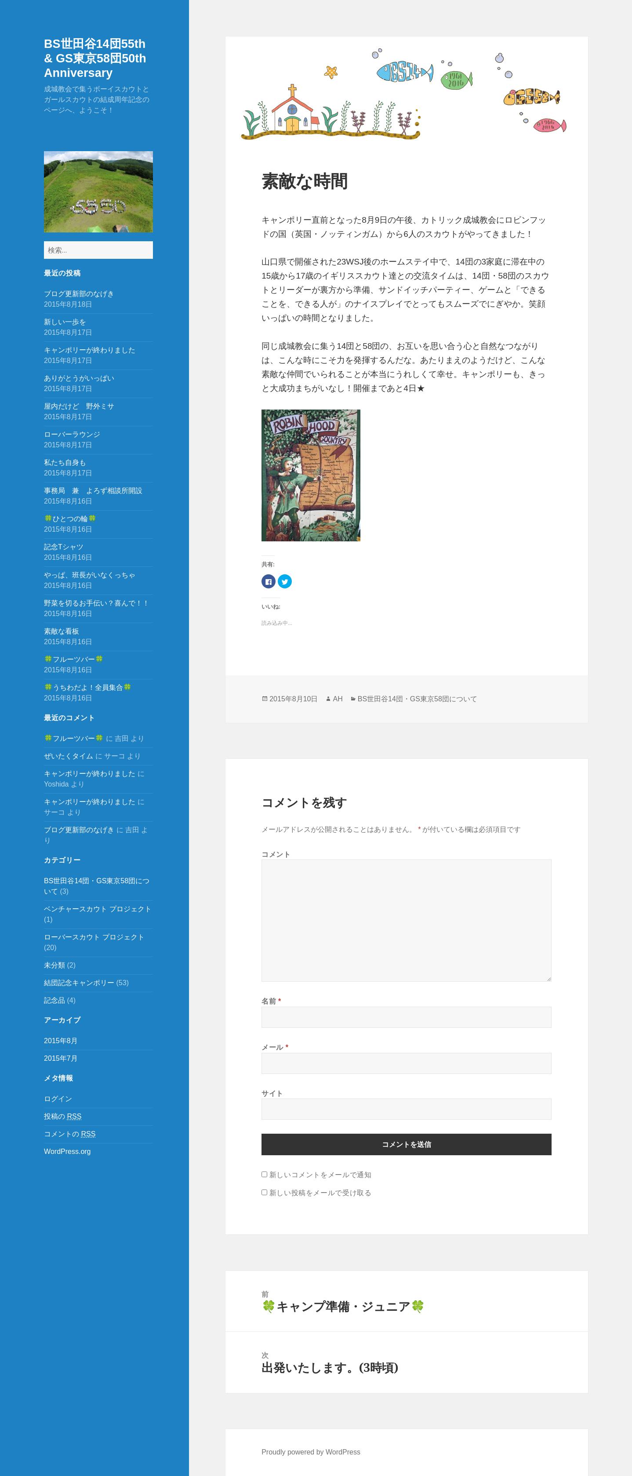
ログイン (58, 1098)
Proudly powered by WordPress (311, 1452)
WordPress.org (67, 1151)
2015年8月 (61, 1040)
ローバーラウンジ (72, 434)
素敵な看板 (61, 631)
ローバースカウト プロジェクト (94, 937)
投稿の (62, 1117)
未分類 (54, 965)
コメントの (69, 1134)
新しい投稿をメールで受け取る (320, 1192)
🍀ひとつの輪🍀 (70, 518)
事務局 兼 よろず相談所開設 (93, 490)
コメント (276, 854)
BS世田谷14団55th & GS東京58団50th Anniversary (95, 58)
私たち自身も (65, 462)
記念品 (54, 1000)
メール (275, 1047)
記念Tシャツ (64, 547)
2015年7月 (61, 1058)
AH (337, 699)
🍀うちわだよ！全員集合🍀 (88, 687)
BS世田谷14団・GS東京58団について (417, 699)
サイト (272, 1093)
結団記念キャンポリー (79, 982)
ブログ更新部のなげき (79, 293)
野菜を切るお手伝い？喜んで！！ (96, 603)
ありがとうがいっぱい (79, 378)
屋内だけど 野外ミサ (79, 406)
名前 (271, 1001)
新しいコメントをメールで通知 (320, 1174)
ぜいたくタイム (68, 756)
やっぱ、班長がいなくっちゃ (89, 575)
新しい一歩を (65, 322)
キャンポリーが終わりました (89, 350)
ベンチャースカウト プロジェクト (97, 909)
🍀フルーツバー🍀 (74, 659)
